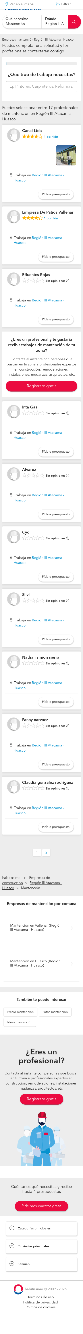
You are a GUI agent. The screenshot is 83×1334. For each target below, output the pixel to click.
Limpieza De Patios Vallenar (47, 223)
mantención (20, 1023)
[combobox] (22, 22)
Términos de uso (40, 1308)
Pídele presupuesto (56, 205)
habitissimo (11, 889)
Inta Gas (29, 418)
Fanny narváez (35, 731)
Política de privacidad (40, 1313)
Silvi (26, 606)
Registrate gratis (41, 397)
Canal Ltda (32, 142)
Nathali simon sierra (40, 669)
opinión (51, 148)
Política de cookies (41, 1318)
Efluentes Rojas (36, 286)
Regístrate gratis (41, 1110)
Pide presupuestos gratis (41, 1217)
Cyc (25, 543)
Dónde (50, 19)
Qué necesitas (17, 19)
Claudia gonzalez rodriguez (47, 794)
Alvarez (29, 481)
